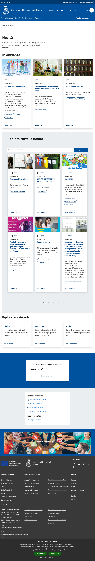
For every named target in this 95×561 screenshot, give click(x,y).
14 (58, 302)
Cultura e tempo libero (31, 483)
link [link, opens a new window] (65, 550)
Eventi (73, 499)
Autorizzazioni (52, 493)
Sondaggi (51, 523)
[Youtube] (61, 10)
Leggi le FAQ (28, 516)
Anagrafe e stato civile (31, 480)
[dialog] (47, 550)
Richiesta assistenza (30, 520)
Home (5, 25)
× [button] (93, 541)
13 (53, 302)
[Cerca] (91, 10)
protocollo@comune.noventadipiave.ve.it (14, 534)
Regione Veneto (6, 2)
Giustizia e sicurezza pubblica (57, 480)
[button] (47, 558)
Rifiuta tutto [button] (55, 553)
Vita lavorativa (29, 487)
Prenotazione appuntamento (33, 510)
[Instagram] (66, 10)
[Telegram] (70, 10)
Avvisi (38, 80)
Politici (3, 493)
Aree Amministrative (7, 483)
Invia (80, 150)
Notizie (8, 80)
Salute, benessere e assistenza (57, 490)
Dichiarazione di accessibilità (57, 520)
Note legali (51, 516)
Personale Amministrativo (9, 497)
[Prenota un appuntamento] (86, 2)
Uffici (2, 487)
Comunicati (74, 483)
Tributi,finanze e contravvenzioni (58, 486)
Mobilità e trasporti (54, 483)
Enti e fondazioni (6, 490)
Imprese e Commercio (31, 490)
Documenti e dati (6, 500)
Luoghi (73, 496)
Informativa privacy (54, 513)
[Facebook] (56, 10)
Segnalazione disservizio (32, 513)
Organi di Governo (7, 480)
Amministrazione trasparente (57, 510)
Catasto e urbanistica (31, 493)
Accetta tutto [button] (40, 554)
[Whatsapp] (75, 10)
